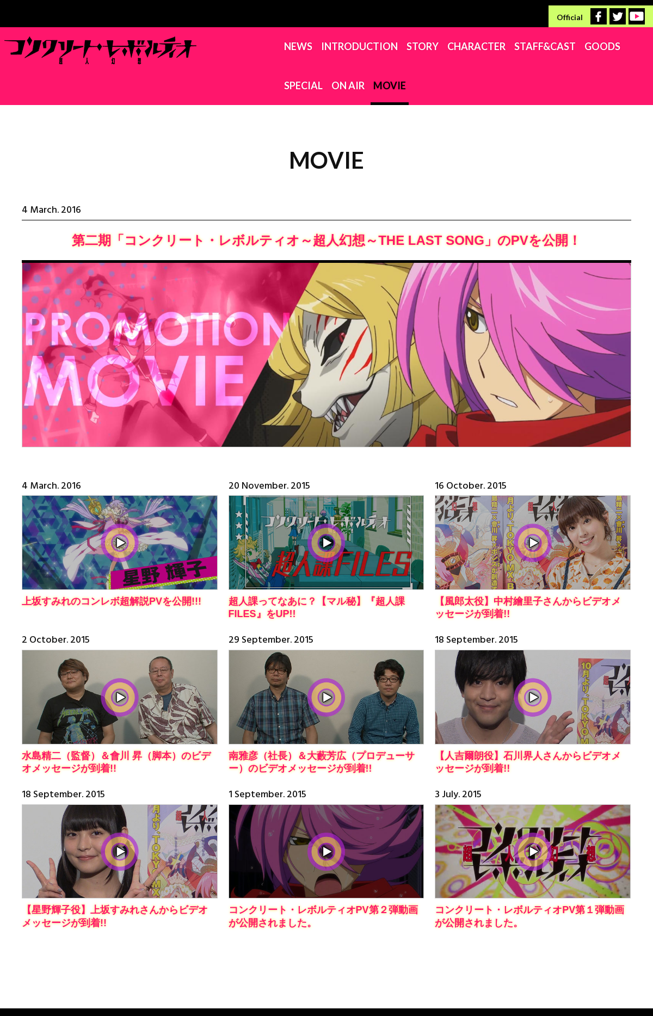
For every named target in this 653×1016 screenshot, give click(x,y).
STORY (320, 46)
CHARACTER (373, 46)
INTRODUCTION (256, 46)
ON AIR (590, 46)
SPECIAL (545, 46)
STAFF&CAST (442, 46)
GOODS (500, 46)
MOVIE (631, 46)
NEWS (195, 46)
